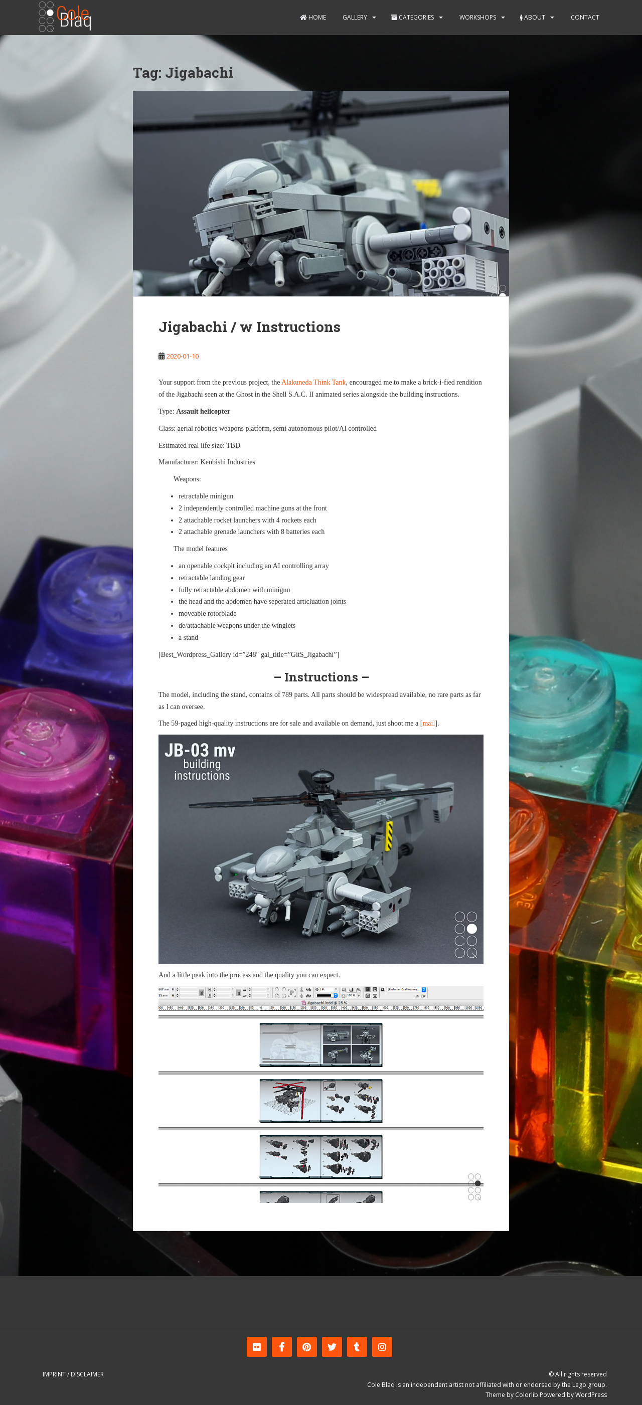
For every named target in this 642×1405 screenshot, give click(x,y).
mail (428, 723)
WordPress (591, 1394)
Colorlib (526, 1394)
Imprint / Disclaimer (73, 1374)
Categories (412, 17)
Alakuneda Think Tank (313, 382)
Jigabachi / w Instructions (249, 326)
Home (313, 17)
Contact (584, 17)
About (532, 17)
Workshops (477, 17)
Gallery (354, 17)
